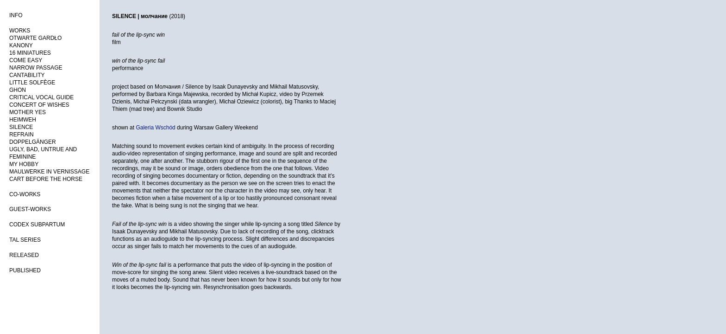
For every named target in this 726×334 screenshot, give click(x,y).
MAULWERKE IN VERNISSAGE (49, 171)
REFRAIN (21, 134)
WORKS (19, 30)
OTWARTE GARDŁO (35, 38)
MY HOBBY (23, 164)
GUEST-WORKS (30, 209)
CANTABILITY (26, 75)
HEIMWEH (22, 119)
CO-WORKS (24, 194)
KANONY (21, 45)
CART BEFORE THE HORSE (45, 179)
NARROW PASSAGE (35, 67)
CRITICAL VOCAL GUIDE (41, 97)
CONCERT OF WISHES (39, 105)
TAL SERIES (25, 240)
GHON (17, 90)
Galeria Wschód (155, 127)
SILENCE (21, 127)
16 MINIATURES (30, 53)
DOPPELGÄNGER (32, 142)
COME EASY (25, 60)
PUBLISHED (25, 270)
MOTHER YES (27, 112)
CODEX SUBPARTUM (37, 224)
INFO (16, 15)
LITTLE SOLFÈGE (32, 82)
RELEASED (24, 255)
